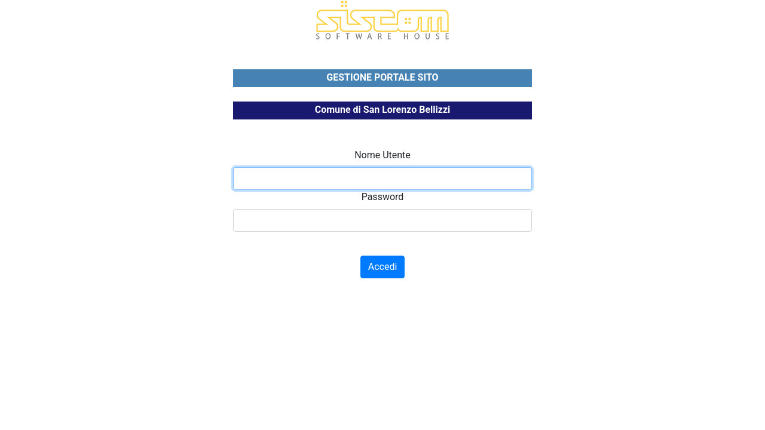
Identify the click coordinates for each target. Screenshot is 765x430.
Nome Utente (382, 155)
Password (383, 196)
